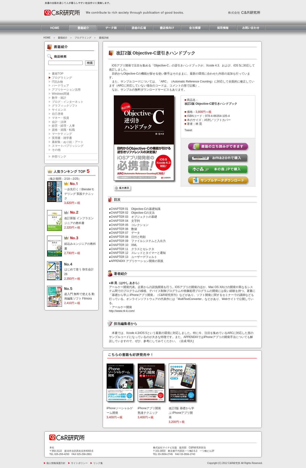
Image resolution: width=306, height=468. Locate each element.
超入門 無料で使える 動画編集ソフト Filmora (79, 298)
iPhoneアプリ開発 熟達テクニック (149, 413)
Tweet (188, 130)
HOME (47, 37)
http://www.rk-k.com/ (122, 311)
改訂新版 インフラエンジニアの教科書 (79, 223)
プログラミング (83, 37)
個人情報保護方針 (55, 463)
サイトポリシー (78, 463)
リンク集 (96, 463)
